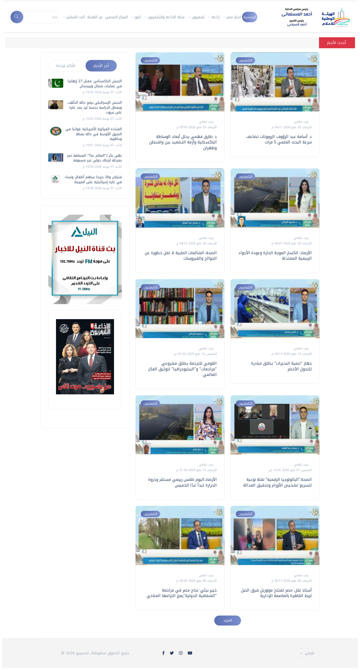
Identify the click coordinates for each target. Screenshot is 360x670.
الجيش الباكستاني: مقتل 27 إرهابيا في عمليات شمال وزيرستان (95, 83)
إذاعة (216, 17)
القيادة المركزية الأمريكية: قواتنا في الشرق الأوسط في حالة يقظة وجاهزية (94, 134)
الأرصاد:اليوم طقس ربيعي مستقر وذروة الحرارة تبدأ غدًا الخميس (182, 482)
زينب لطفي (206, 121)
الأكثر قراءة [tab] (65, 65)
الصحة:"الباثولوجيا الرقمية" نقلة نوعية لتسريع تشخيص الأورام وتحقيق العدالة (277, 482)
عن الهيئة (95, 17)
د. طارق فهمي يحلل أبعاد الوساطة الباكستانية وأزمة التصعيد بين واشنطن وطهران (183, 142)
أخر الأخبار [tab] (101, 65)
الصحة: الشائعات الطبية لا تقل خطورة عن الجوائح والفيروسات (181, 255)
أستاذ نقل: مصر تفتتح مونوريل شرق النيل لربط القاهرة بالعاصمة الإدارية (276, 593)
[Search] (41, 17)
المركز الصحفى (116, 17)
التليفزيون (150, 60)
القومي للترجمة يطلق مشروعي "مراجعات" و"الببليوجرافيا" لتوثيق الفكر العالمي (182, 368)
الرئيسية (249, 17)
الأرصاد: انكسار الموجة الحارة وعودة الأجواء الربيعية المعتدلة (275, 255)
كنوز (138, 17)
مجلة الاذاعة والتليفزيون (166, 17)
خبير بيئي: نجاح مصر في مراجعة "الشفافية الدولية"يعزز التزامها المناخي (182, 593)
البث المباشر (75, 17)
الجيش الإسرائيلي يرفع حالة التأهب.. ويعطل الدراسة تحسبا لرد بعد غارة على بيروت (94, 107)
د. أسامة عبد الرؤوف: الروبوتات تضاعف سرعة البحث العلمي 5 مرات (279, 139)
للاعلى (307, 653)
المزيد (227, 620)
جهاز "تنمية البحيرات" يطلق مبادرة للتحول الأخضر (281, 366)
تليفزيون (198, 17)
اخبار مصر (233, 17)
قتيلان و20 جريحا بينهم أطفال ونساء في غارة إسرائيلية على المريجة (93, 179)
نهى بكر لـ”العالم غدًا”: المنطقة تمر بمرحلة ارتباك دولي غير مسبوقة (94, 158)
